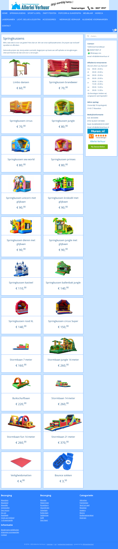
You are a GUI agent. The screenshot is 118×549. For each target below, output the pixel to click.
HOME (5, 13)
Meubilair (83, 508)
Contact (4, 535)
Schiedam (44, 510)
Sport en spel (85, 505)
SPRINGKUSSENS (18, 13)
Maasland (4, 503)
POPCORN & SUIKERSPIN (69, 13)
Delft (42, 518)
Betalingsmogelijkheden (10, 530)
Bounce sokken (63, 475)
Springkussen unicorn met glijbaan (21, 199)
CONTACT (6, 26)
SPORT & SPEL (34, 13)
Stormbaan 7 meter (21, 359)
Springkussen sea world (21, 159)
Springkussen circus (21, 120)
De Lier (3, 513)
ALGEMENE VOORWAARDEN (95, 19)
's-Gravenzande (7, 520)
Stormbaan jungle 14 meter (63, 359)
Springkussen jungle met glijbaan (63, 242)
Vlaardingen (44, 508)
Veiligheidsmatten (21, 475)
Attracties (83, 500)
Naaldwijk (4, 515)
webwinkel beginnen (65, 544)
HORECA (99, 13)
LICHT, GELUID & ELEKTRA (29, 19)
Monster (43, 500)
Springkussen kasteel (21, 282)
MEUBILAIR (88, 13)
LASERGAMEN (8, 19)
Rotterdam (44, 513)
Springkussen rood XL (21, 321)
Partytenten (84, 503)
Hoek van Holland (7, 518)
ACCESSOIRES (49, 19)
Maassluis (4, 500)
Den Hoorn (5, 510)
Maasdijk (4, 505)
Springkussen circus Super (63, 321)
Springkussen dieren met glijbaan (21, 242)
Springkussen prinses (63, 159)
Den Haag (44, 520)
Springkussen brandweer (63, 82)
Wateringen (44, 503)
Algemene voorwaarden (10, 532)
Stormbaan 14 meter (63, 398)
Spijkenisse (44, 515)
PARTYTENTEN (49, 13)
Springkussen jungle (63, 120)
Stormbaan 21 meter (63, 436)
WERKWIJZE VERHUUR (70, 19)
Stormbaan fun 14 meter (21, 436)
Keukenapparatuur (87, 515)
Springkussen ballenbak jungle (63, 282)
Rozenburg (44, 505)
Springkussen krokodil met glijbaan (63, 199)
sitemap (50, 544)
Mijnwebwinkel (88, 544)
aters (84, 510)
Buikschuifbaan (21, 398)
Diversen (83, 518)
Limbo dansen (21, 82)
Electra (82, 513)
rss (55, 544)
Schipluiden (5, 508)
